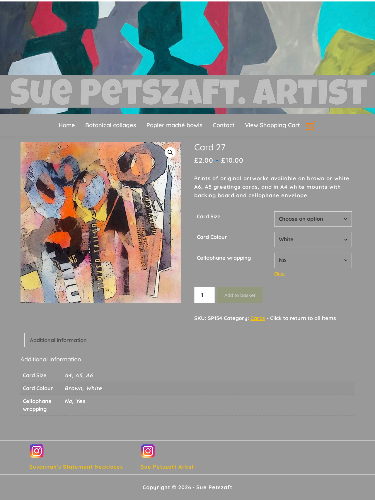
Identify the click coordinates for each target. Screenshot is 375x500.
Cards (257, 318)
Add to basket (239, 295)
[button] (170, 152)
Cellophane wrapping (224, 257)
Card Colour (212, 237)
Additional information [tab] (58, 340)
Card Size (209, 216)
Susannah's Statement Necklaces (76, 466)
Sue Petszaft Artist (167, 466)
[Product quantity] (204, 295)
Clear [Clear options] (279, 273)
